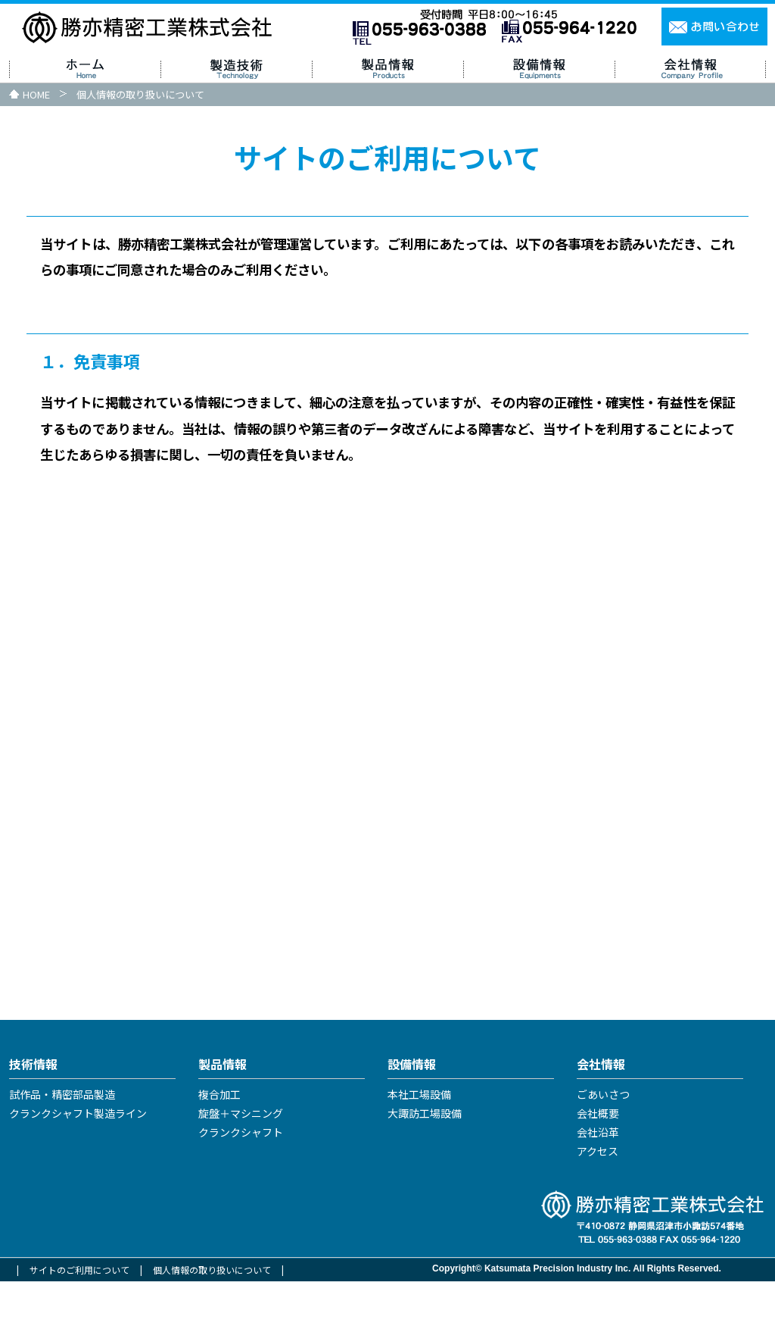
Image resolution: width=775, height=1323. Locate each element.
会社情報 (601, 1105)
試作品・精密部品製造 (62, 1136)
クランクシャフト (240, 1174)
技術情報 (33, 1105)
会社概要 (598, 1155)
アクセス (597, 1193)
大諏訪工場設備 (425, 1155)
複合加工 (219, 1136)
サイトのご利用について (79, 1311)
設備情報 (412, 1105)
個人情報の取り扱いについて (212, 1311)
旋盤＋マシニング (240, 1155)
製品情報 (222, 1105)
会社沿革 (598, 1174)
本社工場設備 (419, 1136)
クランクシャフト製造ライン (78, 1155)
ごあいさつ (603, 1136)
